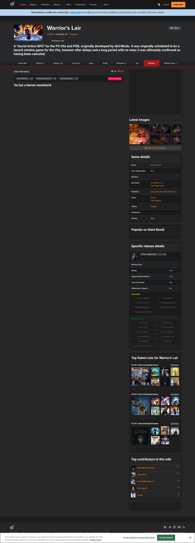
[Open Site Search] (159, 4)
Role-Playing (155, 200)
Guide (105, 63)
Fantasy (154, 206)
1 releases (73, 34)
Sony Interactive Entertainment (163, 192)
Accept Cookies (166, 537)
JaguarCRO (155, 475)
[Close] (190, 537)
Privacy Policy (45, 533)
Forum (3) (76, 63)
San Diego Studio (157, 186)
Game (50, 34)
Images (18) (58, 63)
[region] (97, 538)
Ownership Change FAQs (100, 533)
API (23, 533)
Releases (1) (121, 63)
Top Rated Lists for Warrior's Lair (154, 358)
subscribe (178, 4)
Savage (155, 495)
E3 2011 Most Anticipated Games (155, 365)
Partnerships (15, 533)
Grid (120, 71)
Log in (166, 5)
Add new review (115, 79)
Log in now (75, 12)
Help (86, 533)
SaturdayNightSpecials (155, 468)
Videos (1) (40, 63)
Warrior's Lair (64, 28)
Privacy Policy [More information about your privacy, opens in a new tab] (96, 540)
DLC (137, 63)
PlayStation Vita (57, 41)
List (114, 71)
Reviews (151, 63)
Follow (175, 28)
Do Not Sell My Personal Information (68, 533)
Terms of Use (32, 533)
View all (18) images (155, 148)
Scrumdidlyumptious (155, 481)
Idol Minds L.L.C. (157, 183)
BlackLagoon (155, 488)
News (91, 63)
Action (153, 198)
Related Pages (169, 63)
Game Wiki (22, 63)
